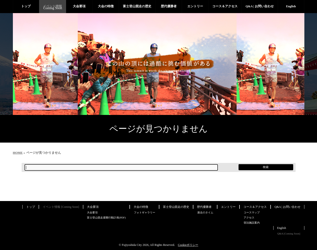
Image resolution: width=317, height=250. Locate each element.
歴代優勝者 (204, 207)
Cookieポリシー (188, 245)
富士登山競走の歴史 (176, 207)
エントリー (228, 207)
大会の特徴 (141, 207)
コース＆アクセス (255, 207)
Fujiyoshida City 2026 (135, 245)
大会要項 (93, 207)
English (281, 228)
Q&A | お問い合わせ (287, 207)
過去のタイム (205, 212)
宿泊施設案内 (252, 222)
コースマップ (252, 212)
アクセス (249, 217)
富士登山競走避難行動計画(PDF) (106, 217)
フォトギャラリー (144, 212)
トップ (30, 207)
